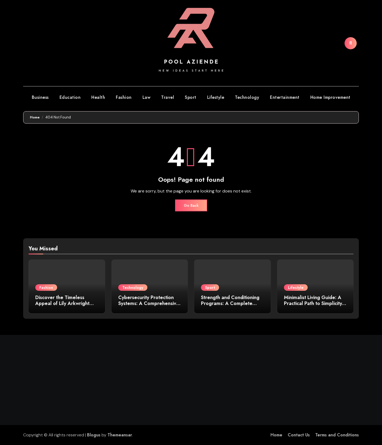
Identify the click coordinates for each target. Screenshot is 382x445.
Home (276, 435)
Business (40, 97)
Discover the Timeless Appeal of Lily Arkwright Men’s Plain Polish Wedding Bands (65, 306)
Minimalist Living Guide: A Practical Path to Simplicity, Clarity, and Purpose (313, 303)
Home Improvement (330, 97)
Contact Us (299, 435)
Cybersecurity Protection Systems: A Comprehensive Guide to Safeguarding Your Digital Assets (149, 306)
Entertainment (285, 97)
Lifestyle (215, 97)
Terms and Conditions (337, 435)
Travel (167, 97)
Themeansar (119, 435)
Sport (190, 97)
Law (147, 97)
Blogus (93, 435)
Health (98, 97)
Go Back (191, 205)
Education (70, 97)
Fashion (124, 97)
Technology (247, 97)
